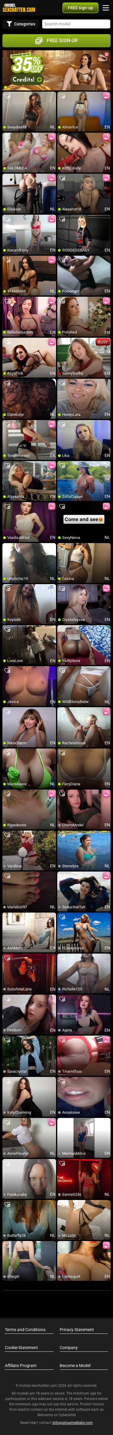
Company (69, 1347)
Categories (21, 24)
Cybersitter (67, 1415)
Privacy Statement (77, 1329)
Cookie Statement (21, 1347)
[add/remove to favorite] (7, 96)
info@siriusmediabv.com (72, 1423)
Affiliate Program (20, 1365)
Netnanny (45, 1415)
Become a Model (75, 1365)
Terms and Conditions (25, 1329)
